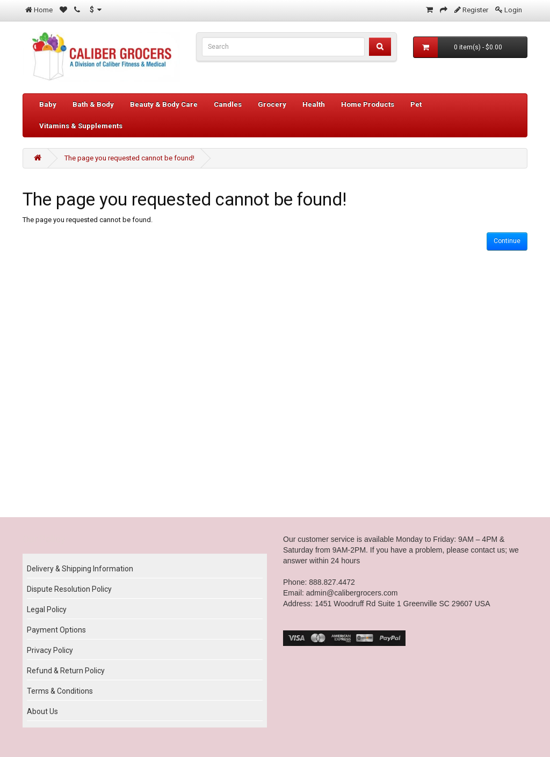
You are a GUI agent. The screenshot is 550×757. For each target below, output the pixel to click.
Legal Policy (47, 609)
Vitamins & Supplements (80, 126)
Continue (507, 241)
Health (313, 104)
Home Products (367, 104)
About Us (42, 711)
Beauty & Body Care (164, 104)
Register (475, 10)
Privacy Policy (50, 650)
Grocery (272, 104)
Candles (228, 104)
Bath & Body (93, 104)
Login (513, 10)
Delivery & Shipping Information (80, 568)
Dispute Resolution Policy (69, 589)
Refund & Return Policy (66, 670)
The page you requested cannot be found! (129, 158)
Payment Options (56, 630)
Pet (416, 104)
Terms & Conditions (60, 691)
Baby (47, 104)
